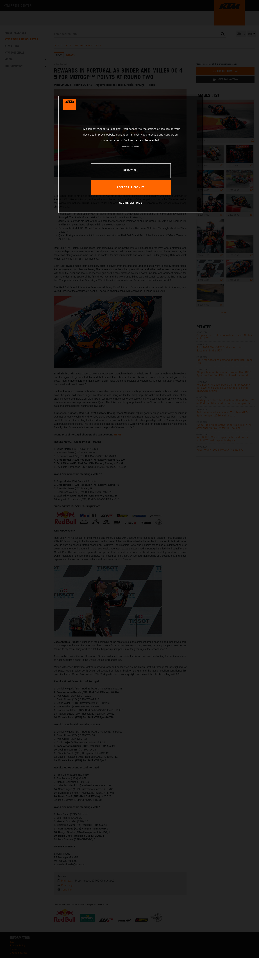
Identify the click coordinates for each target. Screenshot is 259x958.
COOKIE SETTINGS (130, 202)
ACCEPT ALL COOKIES (131, 187)
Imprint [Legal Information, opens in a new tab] (136, 146)
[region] (130, 154)
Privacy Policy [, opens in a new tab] (127, 146)
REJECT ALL (130, 170)
